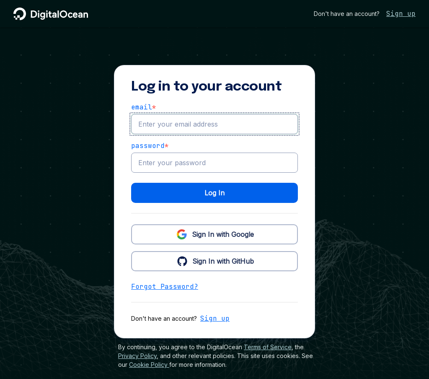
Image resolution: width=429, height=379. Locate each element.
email (143, 107)
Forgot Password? (164, 286)
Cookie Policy (149, 364)
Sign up (401, 13)
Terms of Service (268, 346)
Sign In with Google (214, 234)
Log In (214, 193)
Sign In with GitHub (215, 260)
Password (150, 146)
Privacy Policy (137, 355)
